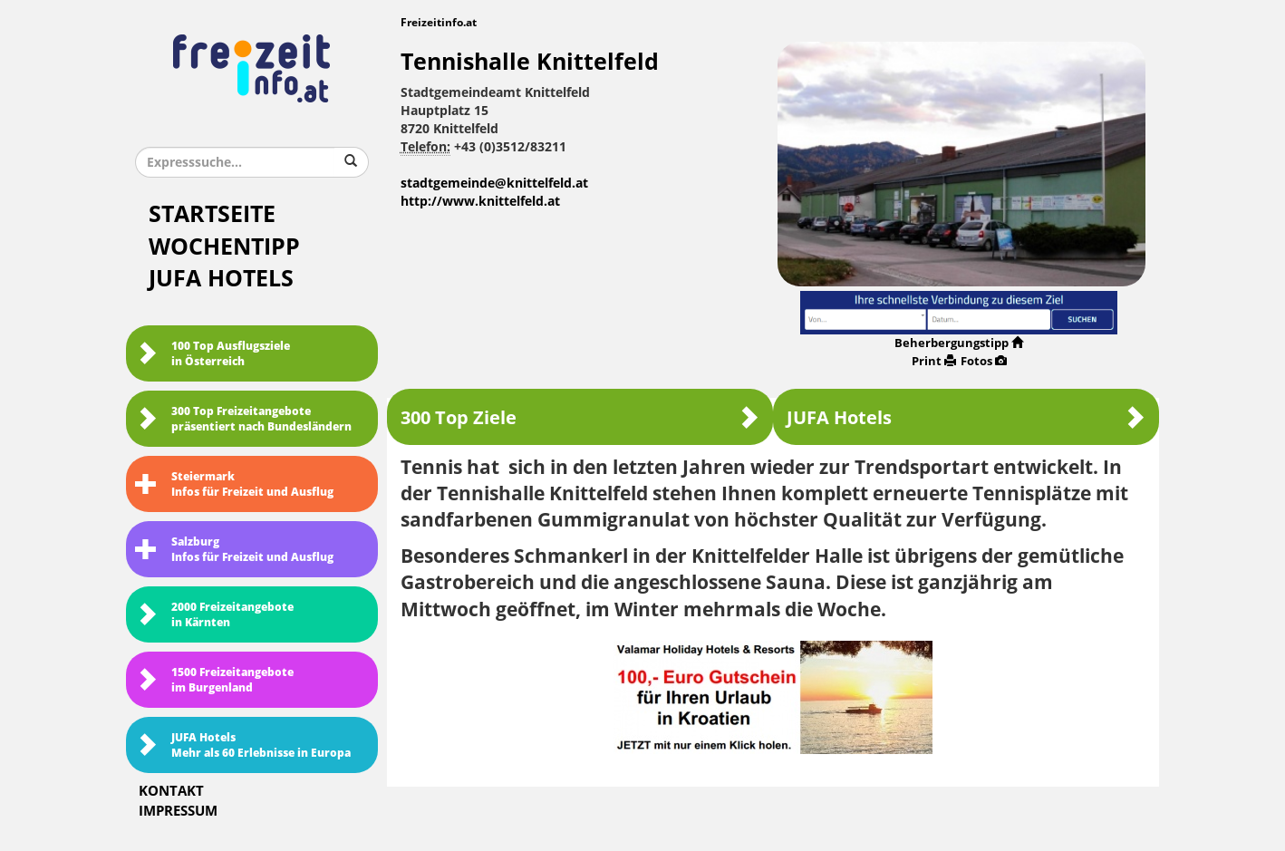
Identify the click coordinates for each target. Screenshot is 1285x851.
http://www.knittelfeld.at (480, 201)
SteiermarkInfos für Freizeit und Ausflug (234, 484)
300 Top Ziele (580, 417)
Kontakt (171, 791)
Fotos (984, 361)
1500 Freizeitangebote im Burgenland (214, 680)
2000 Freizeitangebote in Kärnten (214, 615)
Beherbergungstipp (958, 343)
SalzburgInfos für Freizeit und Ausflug (234, 550)
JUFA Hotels (221, 279)
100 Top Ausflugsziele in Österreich (212, 354)
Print (934, 361)
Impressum (178, 811)
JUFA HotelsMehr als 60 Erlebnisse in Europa (243, 745)
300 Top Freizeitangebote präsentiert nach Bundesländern (243, 419)
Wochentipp (224, 247)
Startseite (212, 214)
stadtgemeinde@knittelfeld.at (494, 183)
